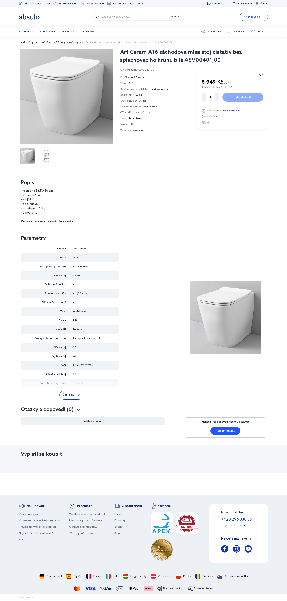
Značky (118, 527)
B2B (21, 539)
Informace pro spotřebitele (85, 520)
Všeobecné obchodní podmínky (88, 514)
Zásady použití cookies (82, 533)
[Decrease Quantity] (204, 97)
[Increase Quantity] (217, 97)
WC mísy (73, 42)
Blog (117, 533)
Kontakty (120, 520)
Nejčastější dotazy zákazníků (36, 533)
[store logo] (29, 17)
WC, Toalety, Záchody (53, 42)
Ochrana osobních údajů (83, 527)
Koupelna (33, 42)
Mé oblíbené (242, 3)
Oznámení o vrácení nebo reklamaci (40, 520)
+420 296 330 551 (220, 3)
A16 (131, 83)
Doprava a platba (28, 514)
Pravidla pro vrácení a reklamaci (37, 527)
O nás (117, 514)
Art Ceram (79, 248)
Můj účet (263, 3)
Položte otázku (225, 430)
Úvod (22, 42)
